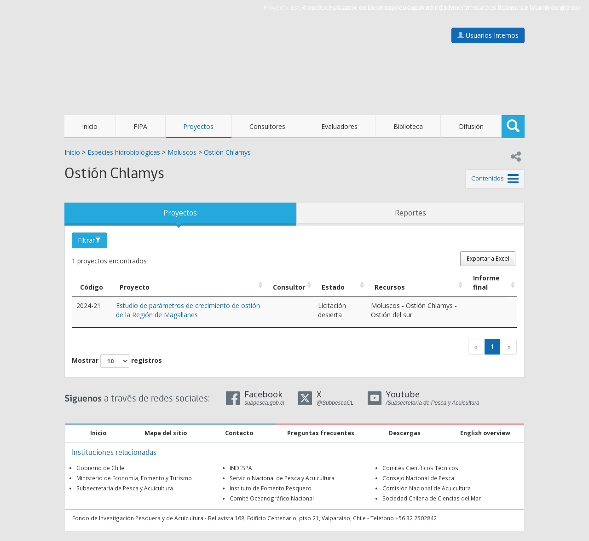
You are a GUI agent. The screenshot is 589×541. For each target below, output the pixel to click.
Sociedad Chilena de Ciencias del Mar (431, 498)
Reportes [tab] (410, 213)
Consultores (267, 126)
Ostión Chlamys (227, 152)
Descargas (405, 433)
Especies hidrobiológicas (123, 152)
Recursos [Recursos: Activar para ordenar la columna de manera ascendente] (390, 287)
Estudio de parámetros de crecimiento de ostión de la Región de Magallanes (188, 310)
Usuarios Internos (488, 35)
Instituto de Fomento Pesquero (271, 488)
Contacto (239, 433)
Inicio (90, 126)
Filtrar (89, 240)
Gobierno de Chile (100, 467)
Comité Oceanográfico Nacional (272, 498)
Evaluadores (339, 126)
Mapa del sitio (165, 433)
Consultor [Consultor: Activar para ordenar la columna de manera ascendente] (289, 287)
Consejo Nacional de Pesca (418, 478)
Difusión (471, 126)
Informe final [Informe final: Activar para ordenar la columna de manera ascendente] (486, 282)
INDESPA (241, 467)
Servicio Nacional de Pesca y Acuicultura (282, 478)
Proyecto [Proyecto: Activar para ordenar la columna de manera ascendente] (135, 287)
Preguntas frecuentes (320, 433)
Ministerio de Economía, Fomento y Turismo (134, 478)
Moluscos (181, 152)
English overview (485, 433)
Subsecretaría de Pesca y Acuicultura (124, 488)
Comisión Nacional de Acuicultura (426, 488)
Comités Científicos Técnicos (420, 467)
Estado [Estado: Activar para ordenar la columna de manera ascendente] (333, 287)
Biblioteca (408, 126)
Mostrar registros (117, 361)
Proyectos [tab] (180, 213)
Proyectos (198, 126)
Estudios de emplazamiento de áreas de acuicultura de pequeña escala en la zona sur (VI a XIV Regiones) (435, 8)
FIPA (140, 126)
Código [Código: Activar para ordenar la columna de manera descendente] (91, 287)
